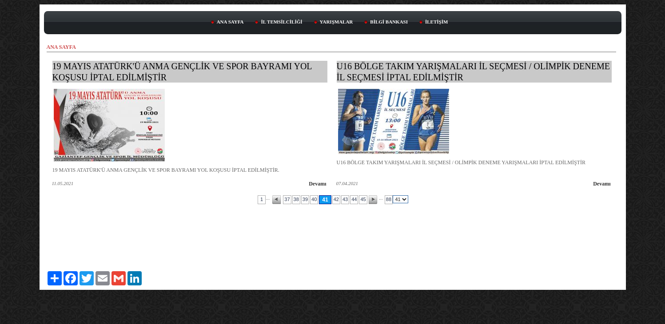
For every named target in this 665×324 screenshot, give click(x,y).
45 (363, 199)
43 (345, 199)
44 (354, 199)
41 (325, 200)
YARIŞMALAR (336, 21)
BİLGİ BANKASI (389, 21)
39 (305, 199)
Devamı (317, 184)
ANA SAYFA (230, 21)
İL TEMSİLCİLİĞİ (281, 21)
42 (336, 199)
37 (287, 199)
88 (388, 199)
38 (296, 199)
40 (314, 199)
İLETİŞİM (436, 21)
